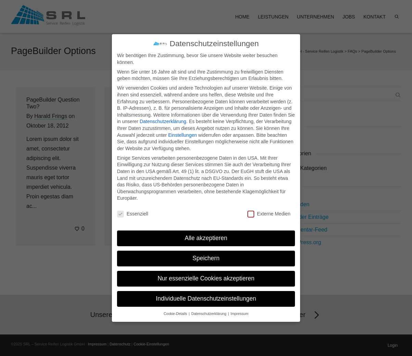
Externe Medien (269, 207)
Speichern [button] (206, 251)
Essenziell (132, 207)
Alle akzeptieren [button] (206, 230)
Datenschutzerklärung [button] (209, 306)
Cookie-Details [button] (176, 306)
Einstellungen (182, 128)
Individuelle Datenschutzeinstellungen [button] (206, 291)
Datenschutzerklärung (163, 114)
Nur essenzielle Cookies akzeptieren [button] (205, 271)
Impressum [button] (239, 306)
